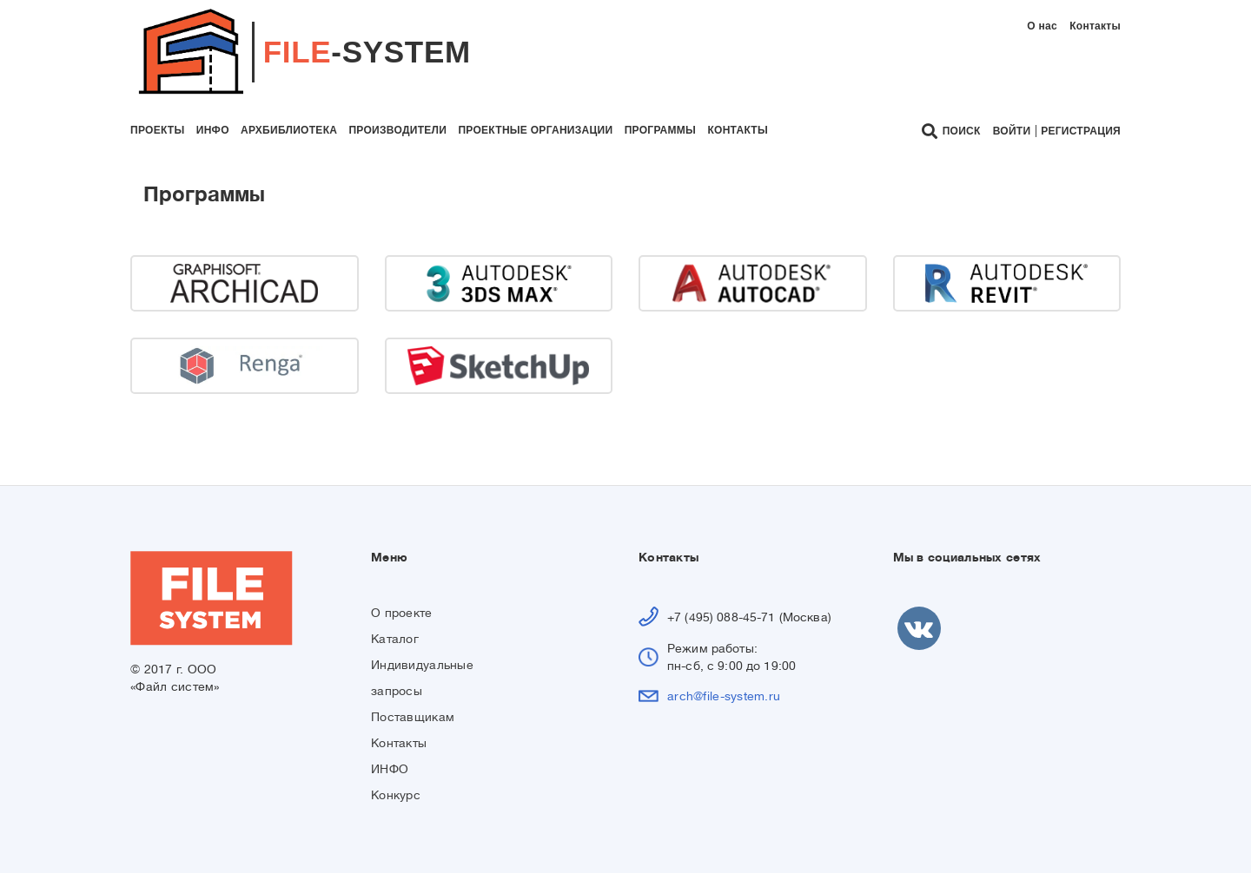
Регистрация (1081, 131)
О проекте (402, 613)
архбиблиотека (289, 130)
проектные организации (535, 130)
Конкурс (395, 795)
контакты (737, 130)
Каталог (395, 639)
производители (397, 130)
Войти (1012, 131)
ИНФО (389, 769)
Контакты (1095, 26)
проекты (157, 130)
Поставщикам (412, 717)
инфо (212, 130)
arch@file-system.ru (723, 696)
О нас (1042, 26)
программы (660, 130)
